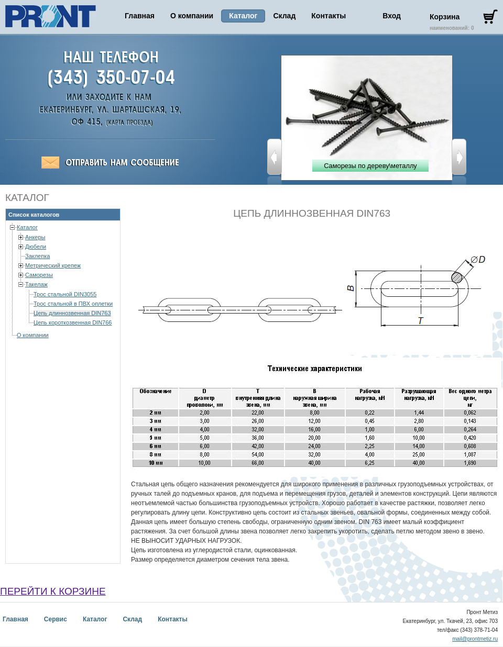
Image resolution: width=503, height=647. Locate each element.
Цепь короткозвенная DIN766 (73, 322)
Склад (284, 16)
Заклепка (37, 256)
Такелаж (36, 284)
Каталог (27, 227)
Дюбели (35, 246)
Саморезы (39, 275)
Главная (140, 16)
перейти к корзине (53, 591)
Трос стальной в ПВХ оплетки (73, 303)
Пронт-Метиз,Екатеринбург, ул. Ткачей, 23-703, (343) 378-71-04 (127, 123)
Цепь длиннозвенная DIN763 (72, 313)
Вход (391, 16)
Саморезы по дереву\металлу (370, 166)
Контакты (328, 16)
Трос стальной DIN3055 (65, 294)
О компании (191, 16)
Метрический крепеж (53, 265)
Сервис (55, 619)
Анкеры (35, 237)
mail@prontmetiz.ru (475, 639)
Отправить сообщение (110, 163)
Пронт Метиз (50, 16)
